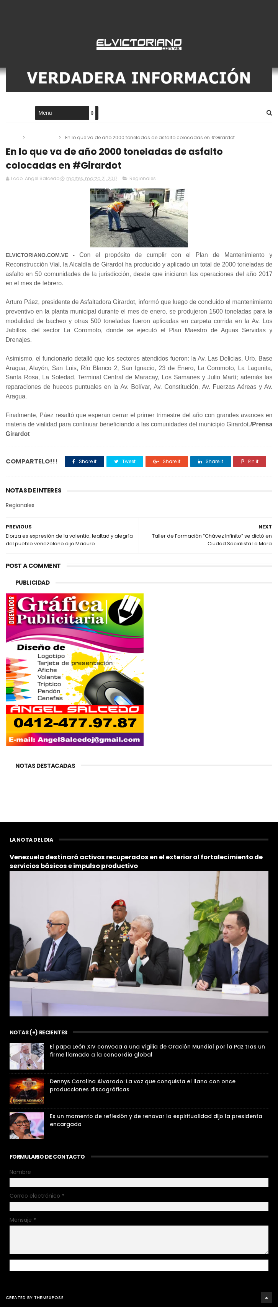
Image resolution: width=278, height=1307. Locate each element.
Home (13, 113)
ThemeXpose (49, 1297)
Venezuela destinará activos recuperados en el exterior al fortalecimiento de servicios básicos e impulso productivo (136, 861)
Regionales (42, 137)
